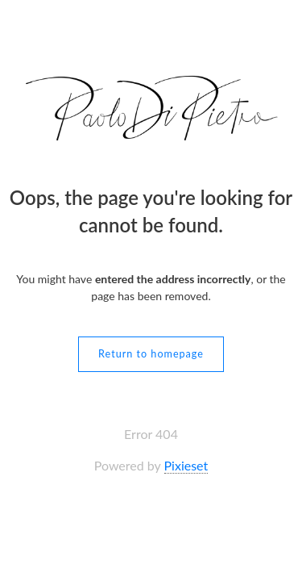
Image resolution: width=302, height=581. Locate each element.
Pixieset (186, 465)
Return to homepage (151, 354)
